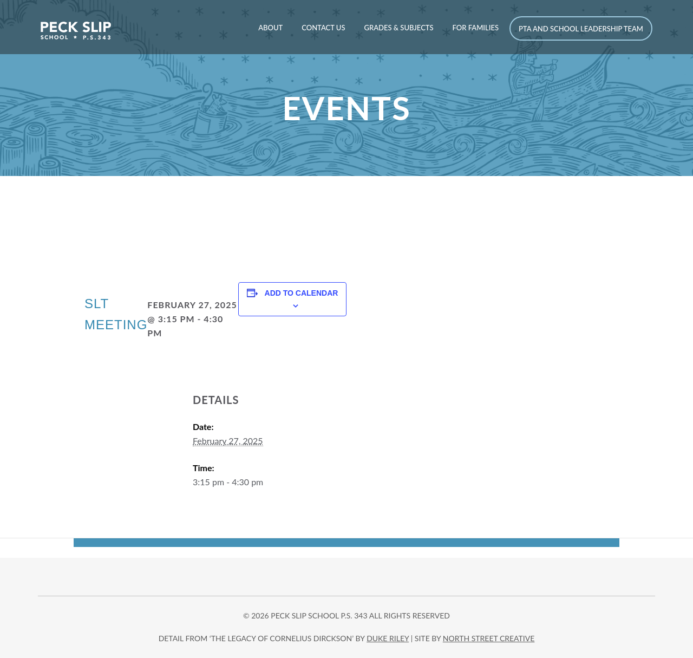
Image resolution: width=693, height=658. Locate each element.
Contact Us (323, 27)
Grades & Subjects (398, 27)
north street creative (489, 638)
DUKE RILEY (388, 638)
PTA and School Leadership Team (581, 28)
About (270, 27)
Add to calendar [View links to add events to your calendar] (301, 293)
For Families (476, 27)
